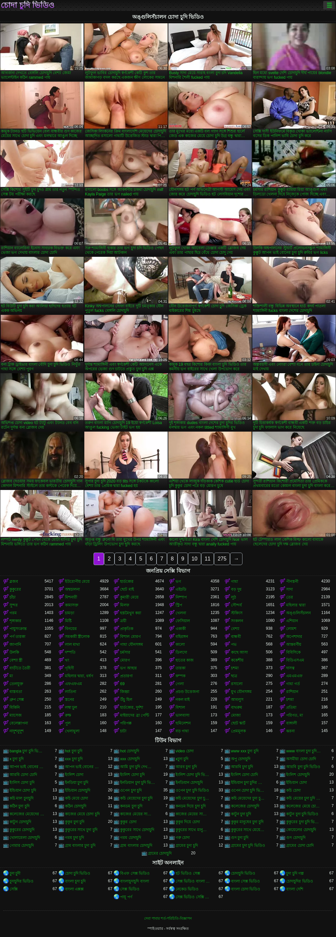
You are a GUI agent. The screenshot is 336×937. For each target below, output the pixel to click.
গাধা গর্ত (293, 684)
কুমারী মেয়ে (129, 597)
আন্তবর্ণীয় (293, 644)
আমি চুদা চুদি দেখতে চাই (137, 766)
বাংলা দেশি (294, 889)
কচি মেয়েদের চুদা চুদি (136, 798)
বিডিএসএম (295, 660)
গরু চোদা (183, 837)
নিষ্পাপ (181, 597)
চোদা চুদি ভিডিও (27, 5)
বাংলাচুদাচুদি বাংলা (134, 881)
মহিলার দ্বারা (295, 605)
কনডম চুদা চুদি (131, 806)
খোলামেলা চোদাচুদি (25, 837)
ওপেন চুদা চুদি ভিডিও (192, 790)
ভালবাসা (182, 715)
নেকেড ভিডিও (187, 889)
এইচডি (181, 589)
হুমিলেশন (183, 723)
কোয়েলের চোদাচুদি (301, 829)
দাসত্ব (290, 668)
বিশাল (180, 707)
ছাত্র (234, 676)
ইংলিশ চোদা (74, 774)
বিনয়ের (71, 628)
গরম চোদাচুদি (130, 837)
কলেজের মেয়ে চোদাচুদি (303, 806)
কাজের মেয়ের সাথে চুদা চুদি (137, 814)
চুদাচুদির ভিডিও (21, 881)
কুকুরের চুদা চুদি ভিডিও (303, 822)
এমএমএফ (294, 676)
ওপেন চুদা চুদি (131, 790)
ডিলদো (181, 652)
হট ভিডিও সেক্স (188, 873)
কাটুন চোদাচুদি (20, 822)
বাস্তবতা (16, 691)
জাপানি (15, 644)
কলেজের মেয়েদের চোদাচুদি (27, 814)
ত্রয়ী (123, 621)
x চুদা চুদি (17, 759)
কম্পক (180, 676)
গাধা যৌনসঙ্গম (131, 644)
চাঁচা (12, 597)
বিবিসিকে (293, 652)
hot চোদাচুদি (129, 751)
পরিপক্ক (126, 723)
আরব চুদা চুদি (186, 766)
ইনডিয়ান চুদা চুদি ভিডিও (137, 782)
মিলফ (124, 605)
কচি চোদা (293, 790)
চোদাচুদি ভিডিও (243, 873)
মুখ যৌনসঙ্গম (241, 691)
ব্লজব (14, 581)
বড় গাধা (182, 731)
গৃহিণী (69, 668)
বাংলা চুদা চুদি (75, 881)
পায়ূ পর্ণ (126, 897)
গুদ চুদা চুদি (240, 837)
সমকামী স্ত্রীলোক (77, 636)
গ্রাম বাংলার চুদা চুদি (80, 845)
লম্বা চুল (71, 707)
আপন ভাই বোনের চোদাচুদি (82, 766)
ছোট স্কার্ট (238, 723)
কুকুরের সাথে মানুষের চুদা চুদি (193, 829)
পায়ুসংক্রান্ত (18, 628)
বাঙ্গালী (291, 723)
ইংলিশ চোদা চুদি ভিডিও (193, 774)
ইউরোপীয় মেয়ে (77, 581)
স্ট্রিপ (179, 605)
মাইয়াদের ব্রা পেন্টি (134, 715)
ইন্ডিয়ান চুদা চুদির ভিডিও (248, 782)
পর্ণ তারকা (17, 636)
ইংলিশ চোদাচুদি (297, 774)
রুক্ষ (68, 715)
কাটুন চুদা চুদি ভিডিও (302, 814)
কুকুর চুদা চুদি (75, 822)
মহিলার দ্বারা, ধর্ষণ (79, 676)
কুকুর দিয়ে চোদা (188, 822)
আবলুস (237, 699)
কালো (180, 644)
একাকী (181, 628)
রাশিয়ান (292, 691)
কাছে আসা (239, 652)
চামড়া (69, 613)
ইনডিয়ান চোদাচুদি (189, 782)
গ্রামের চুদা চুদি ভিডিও (248, 845)
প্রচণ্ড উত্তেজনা (187, 691)
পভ (234, 644)
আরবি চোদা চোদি (23, 774)
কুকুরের (15, 589)
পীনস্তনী (292, 581)
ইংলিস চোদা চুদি (22, 782)
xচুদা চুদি (182, 759)
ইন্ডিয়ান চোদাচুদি (77, 790)
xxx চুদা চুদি (74, 759)
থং (67, 660)
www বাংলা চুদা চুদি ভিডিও (303, 751)
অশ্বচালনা (72, 589)
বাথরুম (236, 707)
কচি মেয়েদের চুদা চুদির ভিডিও (248, 798)
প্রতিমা (291, 707)
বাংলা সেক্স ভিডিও (245, 881)
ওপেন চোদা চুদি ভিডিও (248, 790)
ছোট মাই (127, 589)
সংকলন (237, 621)
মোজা (236, 715)
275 (222, 558)
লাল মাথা (72, 644)
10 (195, 558)
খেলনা (181, 613)
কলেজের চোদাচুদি (245, 806)
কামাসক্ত (71, 605)
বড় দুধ (236, 589)
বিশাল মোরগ (130, 636)
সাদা (289, 589)
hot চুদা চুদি (73, 751)
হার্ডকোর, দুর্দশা (131, 707)
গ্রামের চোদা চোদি (300, 845)
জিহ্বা (124, 691)
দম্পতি (70, 652)
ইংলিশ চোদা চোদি (244, 774)
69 (122, 684)
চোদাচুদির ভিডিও (299, 881)
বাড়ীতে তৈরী (20, 668)
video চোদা (185, 751)
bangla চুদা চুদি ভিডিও (27, 751)
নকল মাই (183, 699)
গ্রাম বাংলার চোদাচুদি (136, 845)
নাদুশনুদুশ (17, 731)
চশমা (235, 668)
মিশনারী (71, 597)
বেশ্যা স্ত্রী (16, 660)
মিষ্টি (68, 621)
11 (208, 558)
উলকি (14, 652)
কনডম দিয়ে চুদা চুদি (191, 806)
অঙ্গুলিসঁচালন (298, 613)
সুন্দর (14, 605)
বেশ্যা (235, 628)
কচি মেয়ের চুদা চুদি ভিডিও (303, 798)
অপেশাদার (294, 636)
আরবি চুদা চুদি (242, 766)
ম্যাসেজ (16, 715)
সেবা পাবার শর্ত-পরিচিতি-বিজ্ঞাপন (168, 918)
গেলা (180, 684)
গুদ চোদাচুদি (295, 837)
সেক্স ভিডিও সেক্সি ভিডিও (193, 897)
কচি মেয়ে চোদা (76, 798)
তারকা (180, 668)
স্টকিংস (236, 613)
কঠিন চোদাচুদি (75, 806)
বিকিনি (15, 707)
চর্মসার (125, 652)
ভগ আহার (128, 668)
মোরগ (125, 660)
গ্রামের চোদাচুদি (160, 853)
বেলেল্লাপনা (19, 723)
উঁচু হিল (126, 699)
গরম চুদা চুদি (74, 837)
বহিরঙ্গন (182, 636)
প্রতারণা (126, 676)
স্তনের (69, 699)
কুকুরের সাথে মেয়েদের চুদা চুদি (248, 829)
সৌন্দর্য (236, 605)
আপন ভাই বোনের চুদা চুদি (27, 766)
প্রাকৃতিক (126, 628)
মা (11, 676)
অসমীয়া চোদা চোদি (301, 759)
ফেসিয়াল (183, 621)
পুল (68, 723)
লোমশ (291, 628)
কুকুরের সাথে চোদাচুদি (137, 829)
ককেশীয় (237, 660)
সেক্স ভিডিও (129, 889)
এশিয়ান (292, 621)
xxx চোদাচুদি (129, 759)
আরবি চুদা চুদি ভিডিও (303, 766)
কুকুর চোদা (128, 822)
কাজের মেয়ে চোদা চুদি (82, 814)
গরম (13, 613)
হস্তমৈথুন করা (130, 613)
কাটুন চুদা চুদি (241, 814)
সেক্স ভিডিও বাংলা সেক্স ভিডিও (193, 881)
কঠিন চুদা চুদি (20, 806)
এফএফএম (73, 684)
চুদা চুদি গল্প (295, 873)
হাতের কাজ (185, 660)
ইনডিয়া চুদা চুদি (77, 782)
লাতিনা (70, 691)
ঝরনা (290, 731)
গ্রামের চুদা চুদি (187, 845)
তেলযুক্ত (16, 684)
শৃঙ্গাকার (15, 621)
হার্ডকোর (127, 581)
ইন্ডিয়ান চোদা (296, 782)
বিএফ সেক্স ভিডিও (135, 873)
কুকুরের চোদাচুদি (22, 829)
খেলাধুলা (72, 731)
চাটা (123, 731)
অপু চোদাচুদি (240, 759)
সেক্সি (14, 889)
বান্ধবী (236, 636)
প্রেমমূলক (238, 731)
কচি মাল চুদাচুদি (21, 798)
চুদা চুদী (15, 873)
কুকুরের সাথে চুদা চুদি (81, 829)
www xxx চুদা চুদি (245, 751)
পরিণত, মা (294, 715)
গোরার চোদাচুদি (22, 845)
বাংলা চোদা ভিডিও (246, 889)
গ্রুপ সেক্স (17, 699)
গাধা (234, 581)
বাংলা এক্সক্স (74, 889)
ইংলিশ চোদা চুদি (132, 774)
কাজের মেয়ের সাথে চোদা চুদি (193, 814)
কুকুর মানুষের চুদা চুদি (247, 822)
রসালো (236, 684)
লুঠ (233, 597)
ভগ (178, 581)
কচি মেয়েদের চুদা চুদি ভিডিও (193, 798)
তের (289, 597)
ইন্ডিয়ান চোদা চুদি (23, 790)
